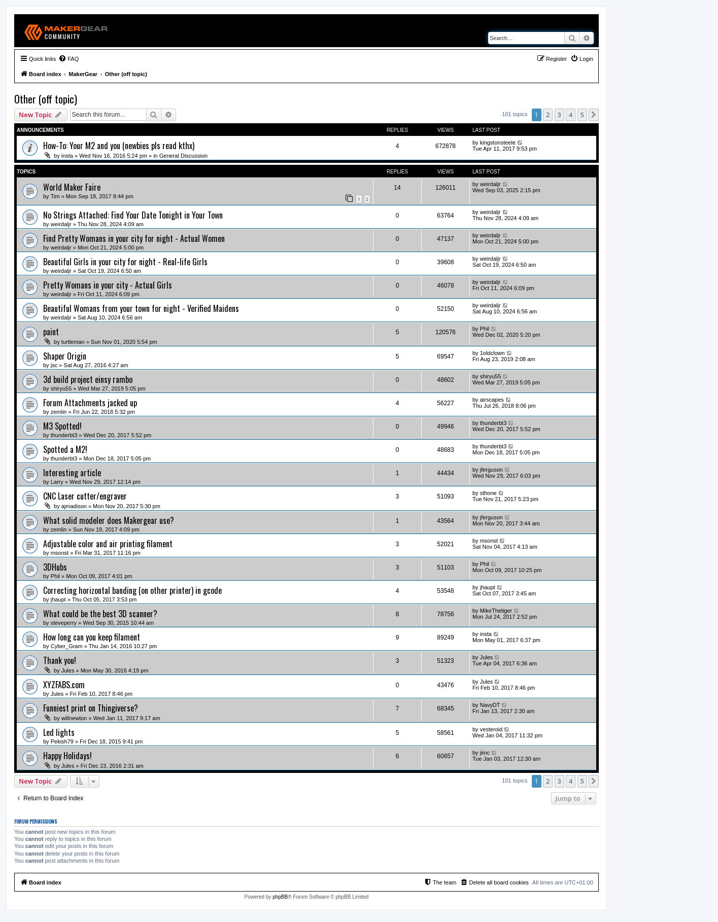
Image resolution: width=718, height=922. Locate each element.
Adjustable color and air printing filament (108, 544)
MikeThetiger (496, 611)
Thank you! (59, 660)
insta (67, 156)
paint (51, 332)
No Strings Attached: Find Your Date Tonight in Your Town (133, 215)
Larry (57, 482)
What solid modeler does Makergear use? (108, 520)
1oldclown (492, 353)
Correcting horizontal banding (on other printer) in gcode (132, 590)
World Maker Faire (71, 187)
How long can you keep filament (91, 637)
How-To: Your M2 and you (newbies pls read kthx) (118, 145)
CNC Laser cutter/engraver (85, 496)
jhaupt (58, 599)
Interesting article (72, 473)
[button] (594, 115)
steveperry (64, 623)
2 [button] (548, 114)
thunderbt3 (64, 435)
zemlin (59, 412)
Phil (484, 329)
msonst (60, 553)
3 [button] (559, 114)
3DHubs (55, 567)
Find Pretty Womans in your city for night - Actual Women (134, 238)
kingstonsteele (498, 142)
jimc (485, 753)
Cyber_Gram (67, 646)
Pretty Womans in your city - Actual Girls (107, 285)
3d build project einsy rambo (87, 379)
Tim (55, 196)
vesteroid (491, 729)
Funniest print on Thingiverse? (90, 708)
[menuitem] (68, 59)
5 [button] (582, 114)
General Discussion (183, 156)
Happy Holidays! (67, 756)
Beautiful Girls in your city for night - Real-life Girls (125, 262)
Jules (68, 670)
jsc (54, 365)
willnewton (74, 718)
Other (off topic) (45, 99)
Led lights (59, 732)
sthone (488, 493)
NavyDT (490, 705)
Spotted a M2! (65, 449)
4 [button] (570, 114)
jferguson (491, 470)
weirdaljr (490, 184)
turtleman (73, 342)
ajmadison (74, 506)
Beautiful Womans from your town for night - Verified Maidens (141, 308)
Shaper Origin (64, 356)
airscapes (492, 400)
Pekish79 (62, 741)
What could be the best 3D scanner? (100, 614)
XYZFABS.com (64, 685)
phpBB (280, 897)
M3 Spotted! (62, 426)
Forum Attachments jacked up (90, 403)
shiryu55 (61, 388)
